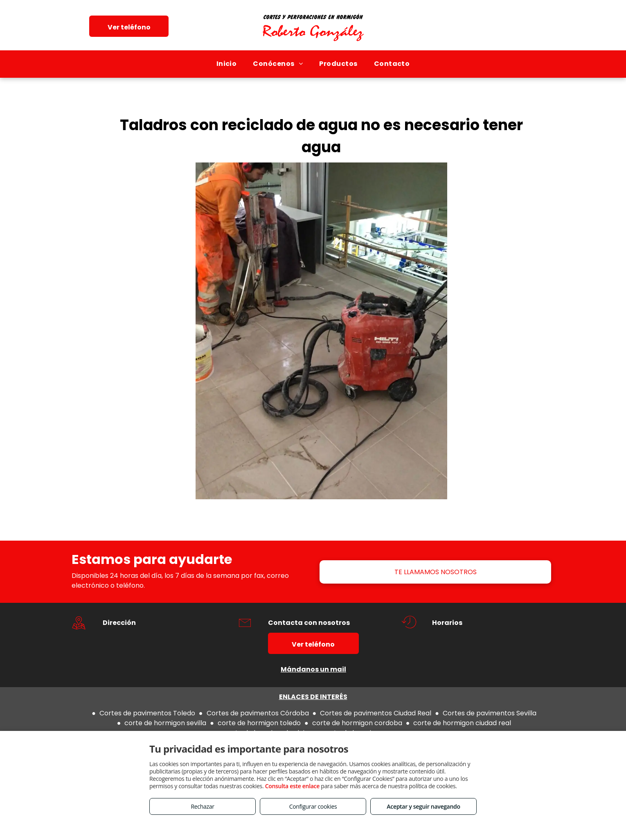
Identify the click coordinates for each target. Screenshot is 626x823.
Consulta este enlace (292, 786)
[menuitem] (226, 64)
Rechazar (202, 806)
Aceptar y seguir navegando (423, 806)
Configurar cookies (313, 806)
